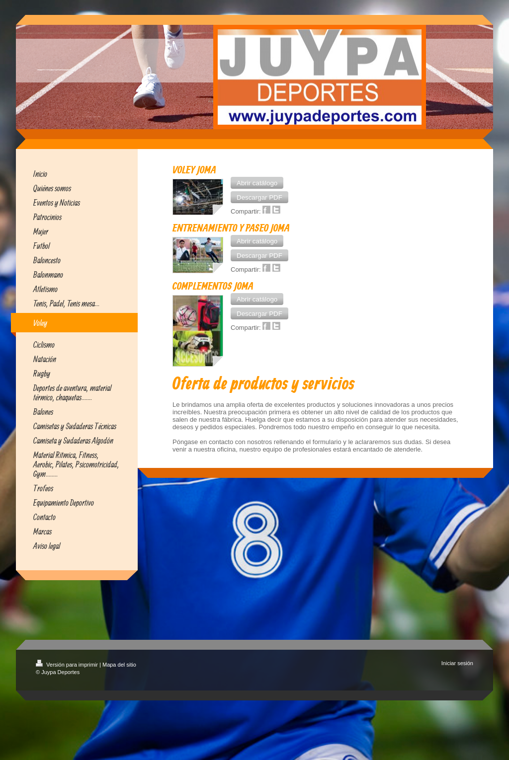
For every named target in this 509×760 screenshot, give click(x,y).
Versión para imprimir (67, 665)
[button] (257, 183)
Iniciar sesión (457, 663)
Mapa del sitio (119, 665)
